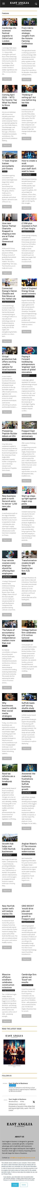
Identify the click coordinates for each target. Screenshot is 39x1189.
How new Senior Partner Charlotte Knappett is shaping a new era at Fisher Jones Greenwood (9, 232)
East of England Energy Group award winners (29, 291)
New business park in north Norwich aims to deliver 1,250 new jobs (9, 501)
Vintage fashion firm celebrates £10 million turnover (29, 634)
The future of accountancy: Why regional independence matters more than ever (8, 636)
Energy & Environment (28, 231)
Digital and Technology (9, 372)
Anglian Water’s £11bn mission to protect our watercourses (29, 847)
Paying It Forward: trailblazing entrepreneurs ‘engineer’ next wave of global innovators (29, 364)
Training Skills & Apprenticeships (26, 174)
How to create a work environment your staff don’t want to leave (29, 166)
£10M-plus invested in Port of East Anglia (29, 226)
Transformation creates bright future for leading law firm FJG (29, 565)
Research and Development (26, 375)
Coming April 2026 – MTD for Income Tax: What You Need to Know (9, 100)
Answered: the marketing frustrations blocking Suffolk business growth (28, 781)
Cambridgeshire (7, 44)
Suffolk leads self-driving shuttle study (28, 705)
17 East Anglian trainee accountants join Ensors (9, 165)
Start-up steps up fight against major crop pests (29, 500)
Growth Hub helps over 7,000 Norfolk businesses (8, 847)
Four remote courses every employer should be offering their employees (8, 567)
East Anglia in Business (17, 1099)
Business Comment (27, 640)
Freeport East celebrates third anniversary (29, 433)
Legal (4, 244)
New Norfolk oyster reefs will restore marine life (8, 910)
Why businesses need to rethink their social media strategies (9, 709)
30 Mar (22, 1101)
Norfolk (5, 509)
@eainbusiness (13, 1101)
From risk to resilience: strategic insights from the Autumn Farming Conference (28, 36)
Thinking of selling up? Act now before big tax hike (29, 99)
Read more (7, 79)
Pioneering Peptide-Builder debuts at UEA (9, 433)
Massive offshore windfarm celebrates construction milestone (8, 981)
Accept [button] (15, 1185)
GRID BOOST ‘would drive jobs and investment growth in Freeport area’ (28, 912)
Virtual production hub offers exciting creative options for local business (9, 363)
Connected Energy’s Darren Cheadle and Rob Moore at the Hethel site (9, 293)
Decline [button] (24, 1185)
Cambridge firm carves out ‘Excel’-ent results (29, 978)
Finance (24, 46)
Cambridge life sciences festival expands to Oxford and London (9, 34)
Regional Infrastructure (28, 439)
